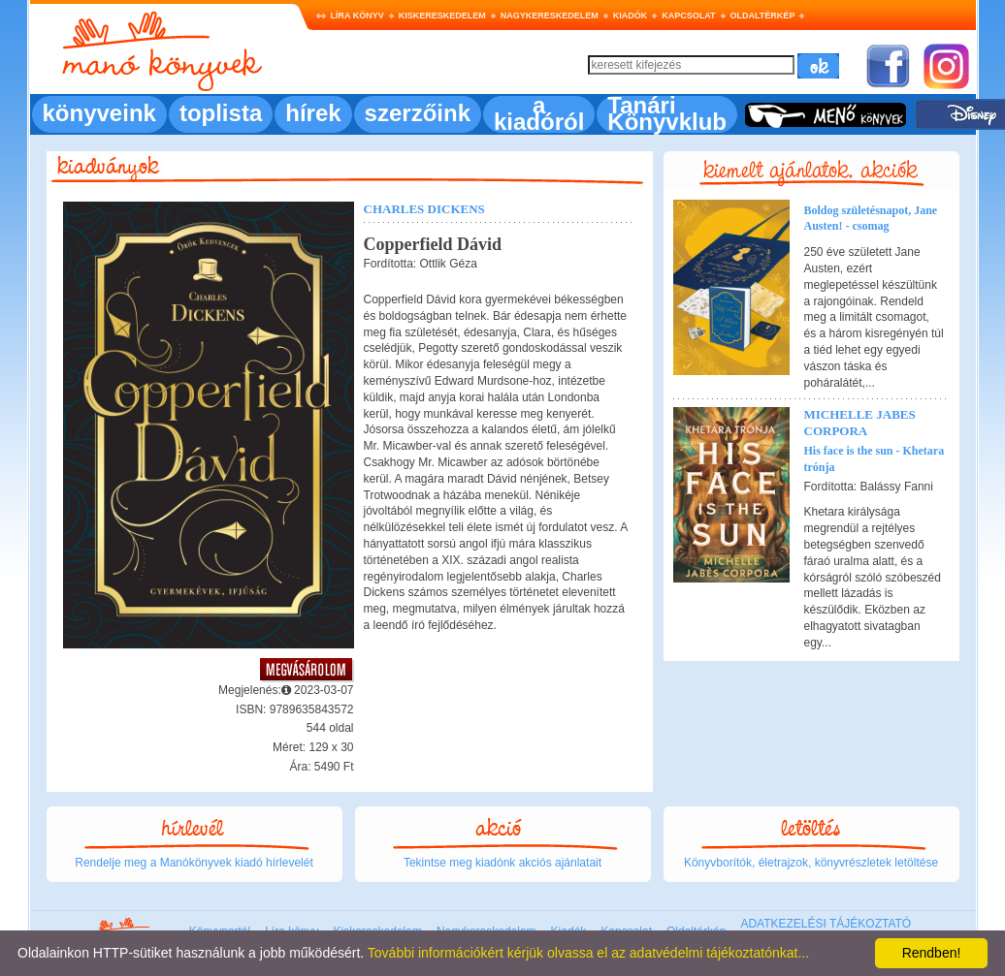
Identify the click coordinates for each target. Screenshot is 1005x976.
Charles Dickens (424, 209)
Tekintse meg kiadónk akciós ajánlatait (502, 862)
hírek (312, 113)
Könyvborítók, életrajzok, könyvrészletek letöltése (811, 862)
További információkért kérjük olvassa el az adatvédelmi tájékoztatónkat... (588, 952)
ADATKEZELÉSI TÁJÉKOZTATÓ (825, 923)
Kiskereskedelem (442, 15)
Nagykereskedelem (550, 15)
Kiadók (630, 15)
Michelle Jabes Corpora (860, 422)
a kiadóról (539, 113)
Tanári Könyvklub (667, 113)
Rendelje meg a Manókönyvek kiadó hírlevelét (193, 862)
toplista (220, 113)
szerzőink (417, 113)
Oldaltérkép (762, 15)
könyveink (99, 113)
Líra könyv (357, 15)
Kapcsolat (688, 15)
